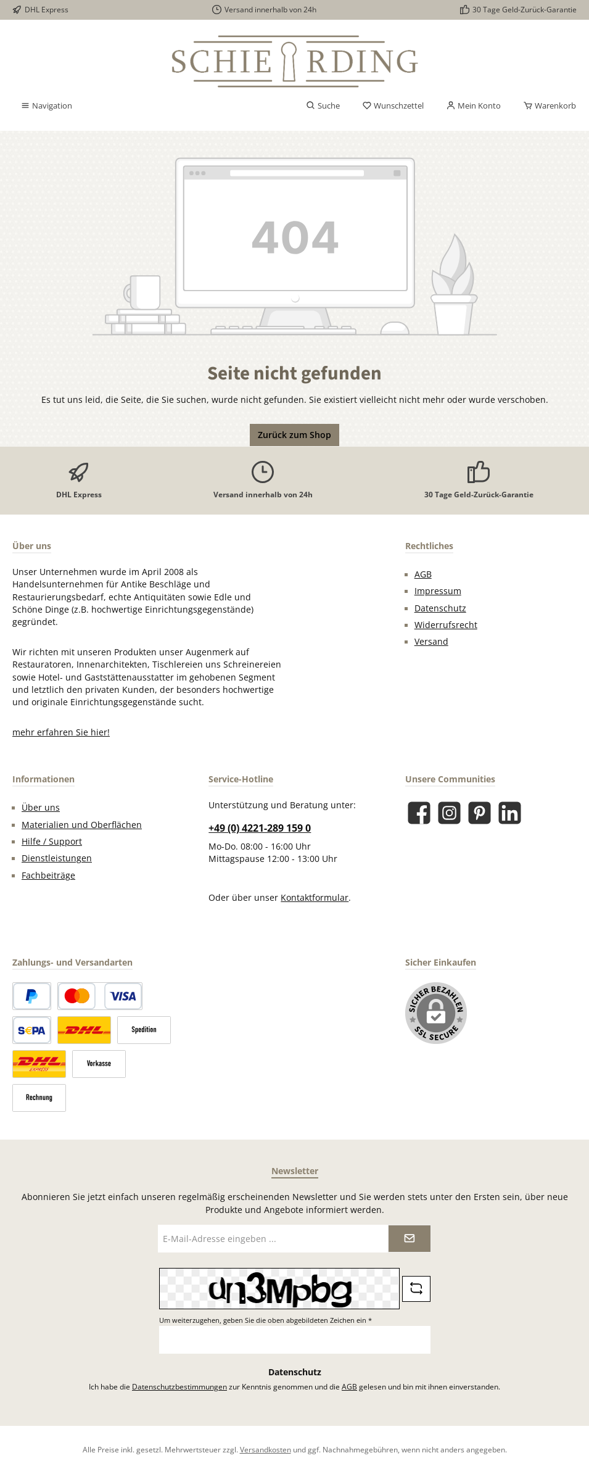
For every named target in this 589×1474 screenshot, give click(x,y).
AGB (423, 574)
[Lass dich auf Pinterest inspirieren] (479, 813)
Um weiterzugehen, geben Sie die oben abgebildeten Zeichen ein (265, 1320)
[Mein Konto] (473, 106)
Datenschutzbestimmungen (179, 1386)
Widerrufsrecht (445, 625)
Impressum (437, 591)
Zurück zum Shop (294, 435)
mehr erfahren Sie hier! (61, 732)
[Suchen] (323, 106)
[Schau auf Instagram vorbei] (449, 813)
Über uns (41, 807)
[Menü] (46, 106)
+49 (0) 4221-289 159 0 (259, 828)
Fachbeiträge (48, 875)
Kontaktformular (314, 897)
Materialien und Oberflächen (82, 824)
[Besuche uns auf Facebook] (419, 813)
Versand (431, 641)
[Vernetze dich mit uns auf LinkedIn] (510, 813)
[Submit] (409, 1238)
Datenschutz (440, 608)
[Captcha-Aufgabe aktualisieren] (416, 1289)
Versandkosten (265, 1449)
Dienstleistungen (57, 858)
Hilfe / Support (52, 841)
